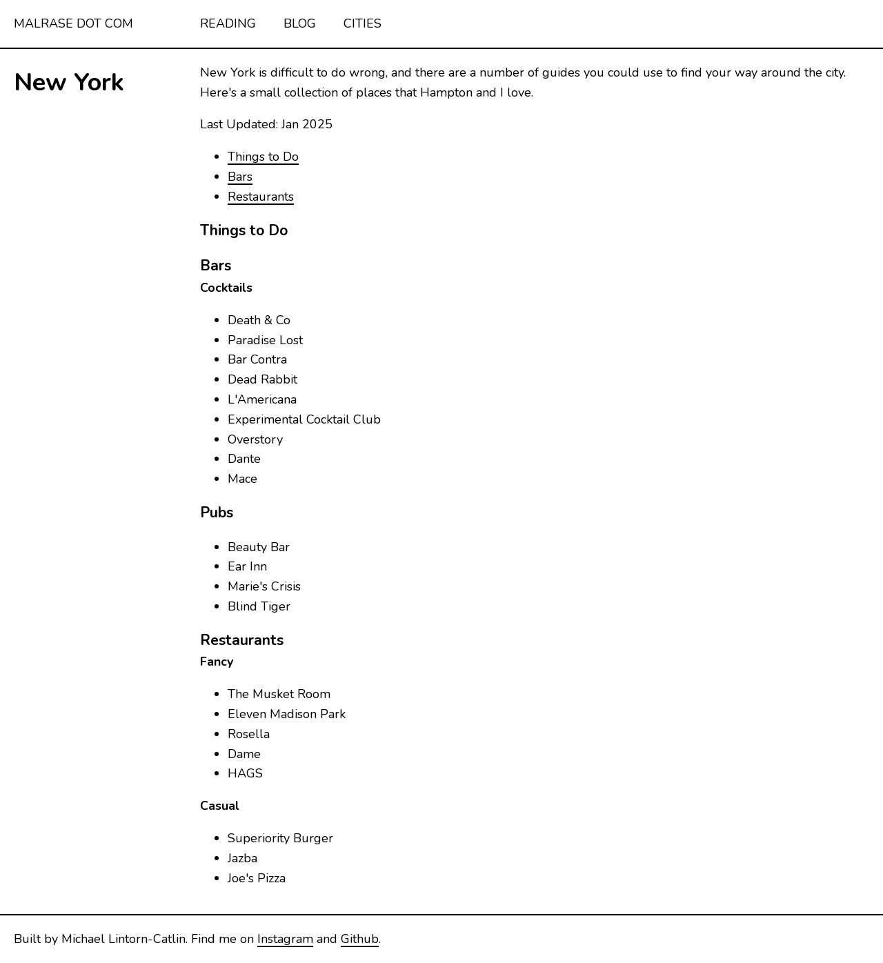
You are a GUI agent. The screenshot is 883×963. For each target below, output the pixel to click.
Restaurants (261, 196)
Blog (300, 23)
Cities (362, 23)
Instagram (285, 939)
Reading (228, 23)
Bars (240, 176)
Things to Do (263, 156)
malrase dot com (73, 23)
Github (360, 939)
